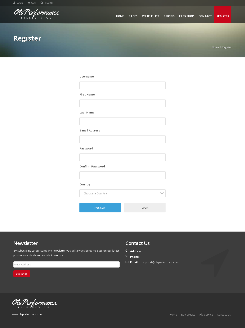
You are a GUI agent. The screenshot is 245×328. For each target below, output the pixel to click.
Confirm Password (92, 166)
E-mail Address (89, 130)
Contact (205, 16)
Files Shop (186, 16)
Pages (133, 16)
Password (86, 148)
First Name (87, 94)
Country (85, 184)
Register (222, 16)
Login (18, 3)
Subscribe (22, 273)
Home (120, 16)
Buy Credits (188, 314)
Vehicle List (150, 16)
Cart (31, 3)
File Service (206, 314)
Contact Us (224, 314)
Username (86, 76)
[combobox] (122, 193)
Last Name (87, 112)
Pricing (169, 16)
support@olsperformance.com (161, 262)
